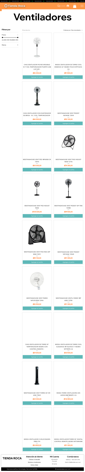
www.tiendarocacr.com (63, 469)
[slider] (2, 37)
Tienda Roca (12, 458)
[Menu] (82, 5)
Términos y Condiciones (34, 462)
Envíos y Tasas (34, 464)
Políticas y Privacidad (34, 459)
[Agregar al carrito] (37, 77)
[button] (74, 6)
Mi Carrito (54, 464)
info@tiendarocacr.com (74, 462)
